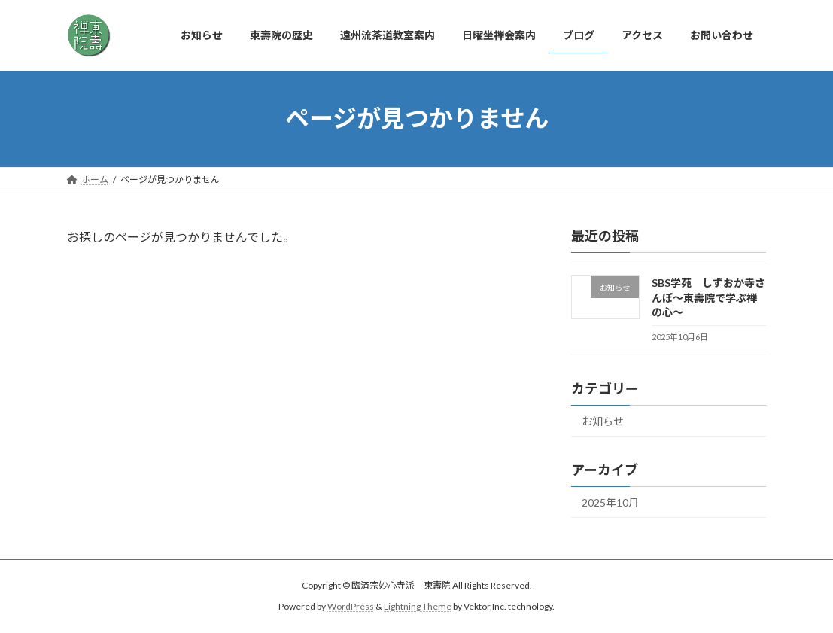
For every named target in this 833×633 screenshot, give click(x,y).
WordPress (350, 607)
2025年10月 (610, 502)
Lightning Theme (417, 607)
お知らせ (603, 421)
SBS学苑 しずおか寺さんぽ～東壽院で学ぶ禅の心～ (708, 297)
